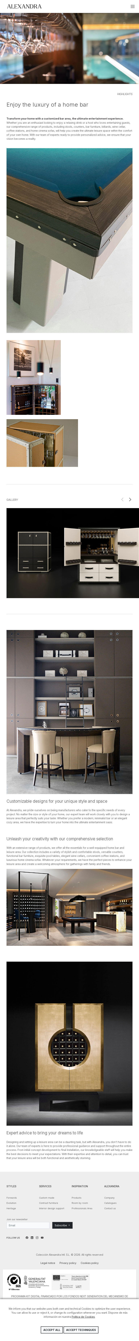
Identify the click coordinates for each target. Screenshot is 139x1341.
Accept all (51, 1329)
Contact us (110, 1208)
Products (76, 1197)
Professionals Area (82, 1208)
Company (109, 1197)
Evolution (11, 1203)
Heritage (11, 1208)
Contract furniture (48, 1203)
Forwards (12, 1197)
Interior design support (51, 1208)
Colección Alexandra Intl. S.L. (24, 6)
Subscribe (62, 1225)
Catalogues (110, 1203)
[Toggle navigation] (133, 6)
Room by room (80, 1203)
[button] (130, 500)
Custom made (46, 1197)
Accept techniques (81, 1329)
